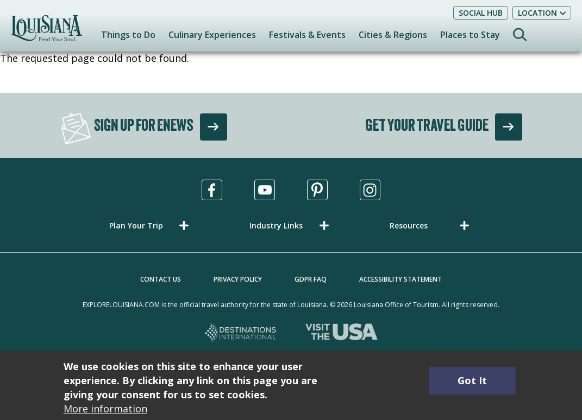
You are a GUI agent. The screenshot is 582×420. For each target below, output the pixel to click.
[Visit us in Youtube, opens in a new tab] (264, 190)
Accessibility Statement (400, 279)
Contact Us (160, 279)
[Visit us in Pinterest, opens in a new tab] (317, 190)
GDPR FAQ (311, 279)
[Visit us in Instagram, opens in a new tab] (370, 190)
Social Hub (481, 13)
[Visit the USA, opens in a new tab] (341, 333)
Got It (472, 380)
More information (105, 408)
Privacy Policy (238, 279)
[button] (151, 225)
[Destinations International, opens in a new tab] (241, 333)
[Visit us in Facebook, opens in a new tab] (212, 190)
